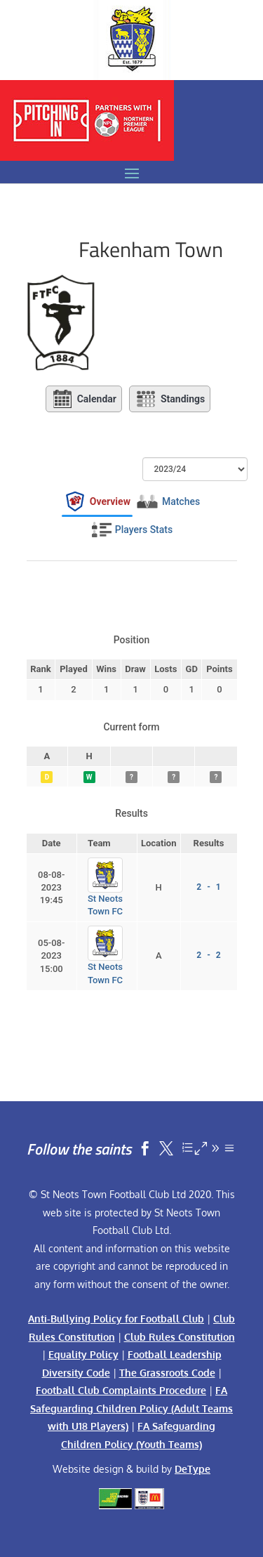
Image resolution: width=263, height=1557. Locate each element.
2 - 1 (208, 887)
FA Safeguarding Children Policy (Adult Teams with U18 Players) (131, 1408)
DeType (192, 1469)
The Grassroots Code (167, 1373)
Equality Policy (83, 1354)
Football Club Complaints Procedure (121, 1390)
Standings (170, 399)
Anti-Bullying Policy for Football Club (116, 1319)
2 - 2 (208, 955)
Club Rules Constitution (179, 1337)
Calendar (83, 399)
